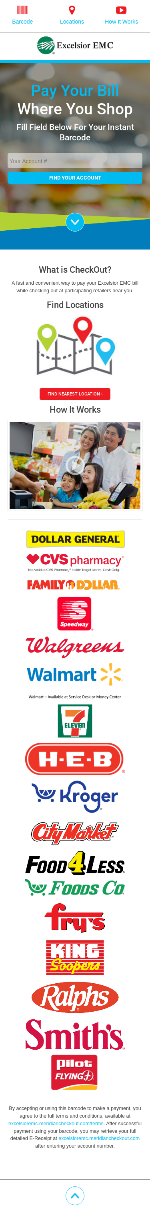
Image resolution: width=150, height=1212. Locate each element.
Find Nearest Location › (75, 394)
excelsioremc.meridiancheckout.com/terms (56, 1123)
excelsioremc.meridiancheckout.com (99, 1138)
